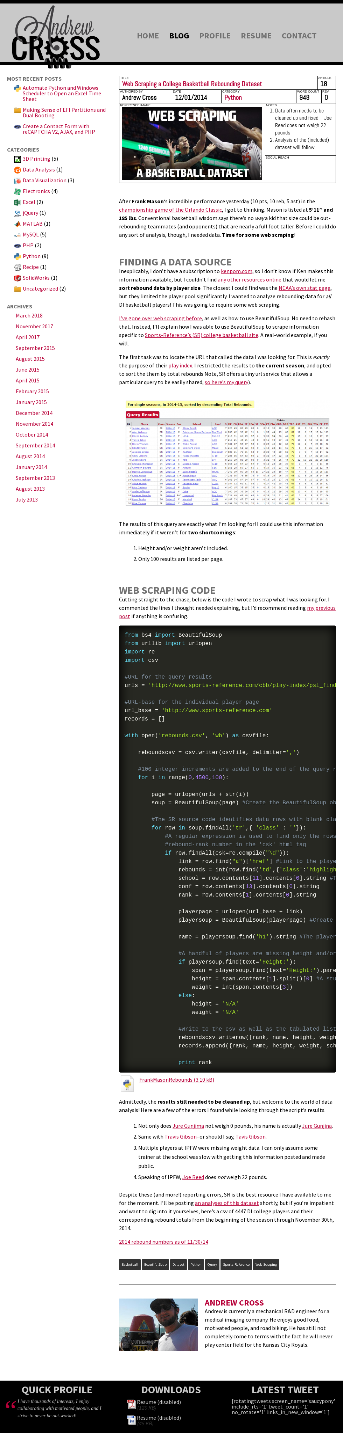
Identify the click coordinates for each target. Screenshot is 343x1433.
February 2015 (32, 391)
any (222, 279)
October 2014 (32, 434)
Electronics (36, 191)
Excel (29, 201)
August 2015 (30, 358)
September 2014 (35, 445)
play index (180, 365)
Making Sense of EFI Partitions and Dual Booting (64, 112)
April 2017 (28, 337)
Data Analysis (39, 169)
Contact (299, 35)
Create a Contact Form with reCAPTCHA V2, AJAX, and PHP (59, 129)
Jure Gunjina (317, 1125)
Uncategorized (40, 288)
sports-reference (236, 1264)
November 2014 (34, 423)
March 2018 (29, 315)
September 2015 (35, 347)
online (273, 279)
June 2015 (28, 369)
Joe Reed (193, 1177)
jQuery (30, 212)
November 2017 (34, 326)
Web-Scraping (266, 1264)
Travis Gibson (180, 1136)
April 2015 (28, 380)
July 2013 (27, 499)
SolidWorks (36, 277)
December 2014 (34, 412)
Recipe (31, 266)
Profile (215, 35)
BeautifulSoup (155, 1264)
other (234, 279)
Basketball (129, 1264)
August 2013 (30, 488)
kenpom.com (236, 271)
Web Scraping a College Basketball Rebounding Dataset (192, 84)
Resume (256, 35)
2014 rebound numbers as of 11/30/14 (163, 1241)
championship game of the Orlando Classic (170, 209)
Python (32, 256)
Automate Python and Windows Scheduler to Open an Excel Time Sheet (62, 93)
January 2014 (31, 466)
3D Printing (36, 158)
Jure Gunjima (188, 1125)
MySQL (31, 234)
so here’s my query (226, 382)
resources (253, 279)
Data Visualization (44, 180)
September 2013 (35, 477)
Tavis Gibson (251, 1136)
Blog (179, 35)
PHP (28, 245)
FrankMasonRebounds (165, 1079)
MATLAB (33, 223)
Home (148, 35)
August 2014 (30, 456)
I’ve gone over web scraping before (160, 318)
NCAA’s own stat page (304, 287)
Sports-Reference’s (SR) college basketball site (201, 334)
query (212, 1264)
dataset (178, 1264)
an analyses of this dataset (227, 1202)
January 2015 (31, 402)
